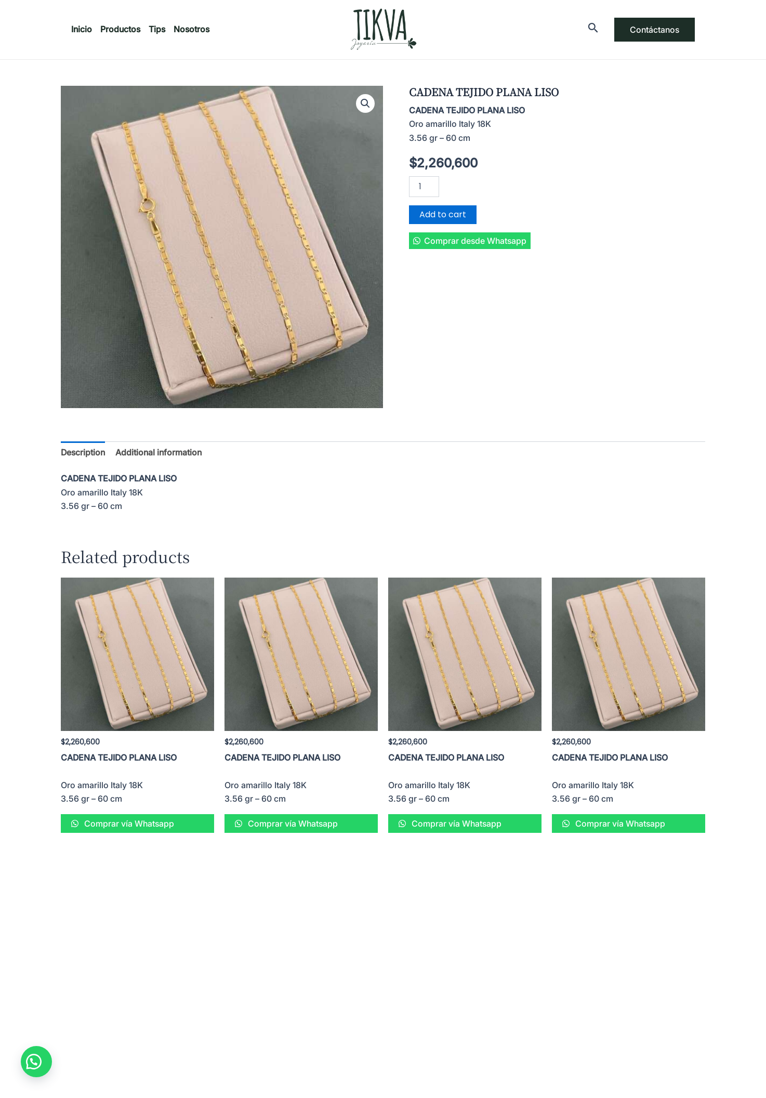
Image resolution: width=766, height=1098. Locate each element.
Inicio (81, 29)
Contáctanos (654, 29)
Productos (120, 29)
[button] (470, 240)
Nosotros (191, 29)
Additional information (158, 452)
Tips (157, 29)
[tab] (83, 452)
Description (83, 452)
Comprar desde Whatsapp (475, 241)
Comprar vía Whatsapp (128, 823)
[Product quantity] (424, 186)
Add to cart (442, 214)
